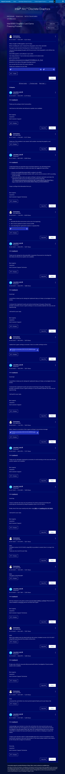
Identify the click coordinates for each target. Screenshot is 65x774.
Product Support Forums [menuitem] (40, 1)
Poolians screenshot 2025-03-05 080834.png (23, 349)
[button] (55, 36)
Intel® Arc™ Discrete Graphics (31, 16)
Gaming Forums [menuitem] (52, 1)
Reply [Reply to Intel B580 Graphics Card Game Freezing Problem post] (52, 78)
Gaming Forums (19, 16)
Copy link (43, 128)
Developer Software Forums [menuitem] (25, 1)
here (48, 765)
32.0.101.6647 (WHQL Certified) (37, 600)
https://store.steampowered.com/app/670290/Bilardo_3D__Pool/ (26, 60)
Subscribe (52, 23)
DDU (22, 602)
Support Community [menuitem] (5, 1)
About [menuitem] (14, 1)
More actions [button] (51, 28)
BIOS (19, 174)
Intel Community (10, 16)
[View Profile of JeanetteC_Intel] (18, 92)
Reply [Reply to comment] (52, 128)
